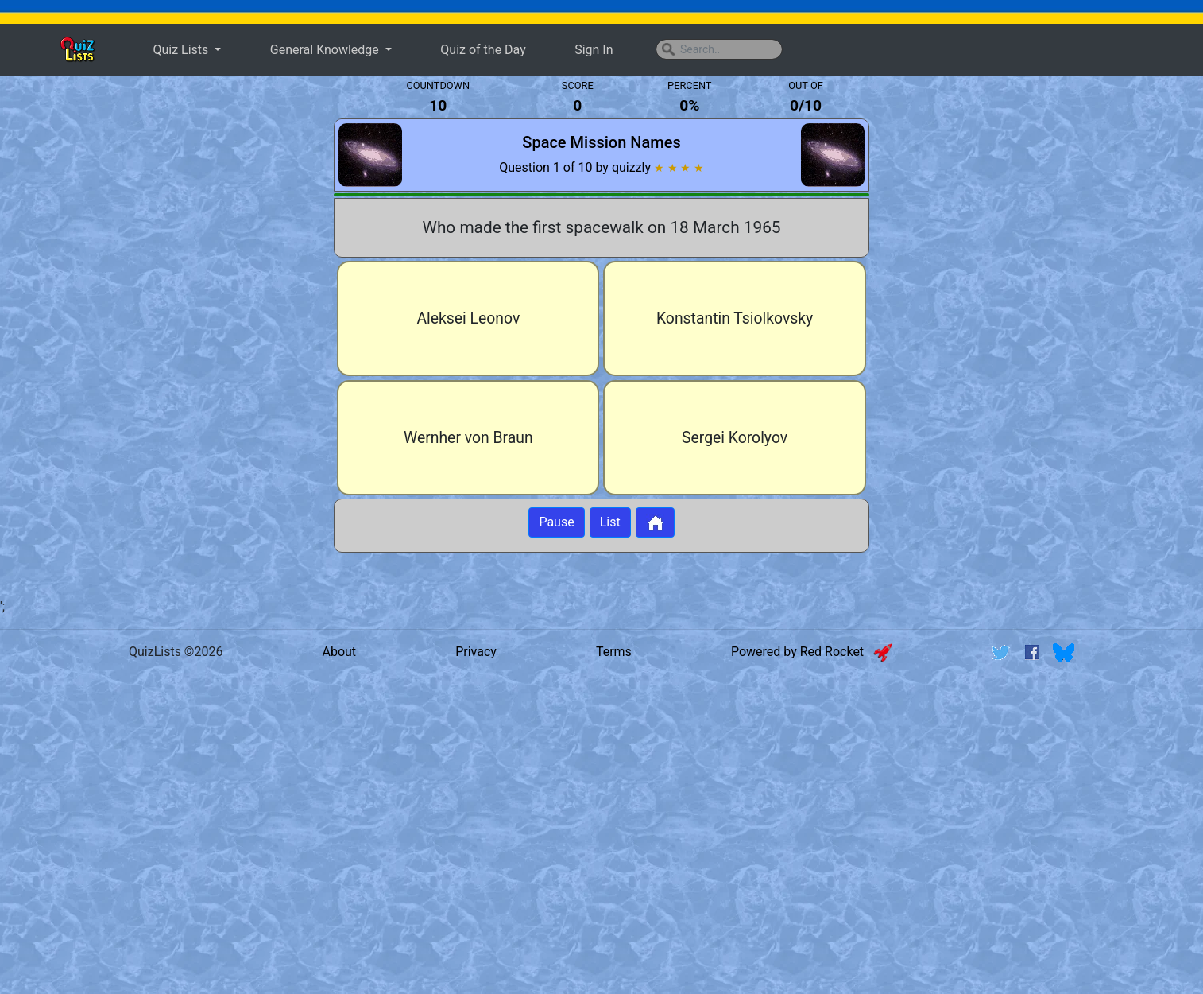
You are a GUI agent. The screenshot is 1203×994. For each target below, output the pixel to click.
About (339, 651)
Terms (614, 651)
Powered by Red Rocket (811, 651)
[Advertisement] (160, 337)
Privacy (476, 651)
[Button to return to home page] (655, 522)
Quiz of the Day (482, 49)
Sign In (593, 49)
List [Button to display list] (610, 522)
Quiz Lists (182, 49)
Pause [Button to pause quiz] (556, 522)
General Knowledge (326, 49)
